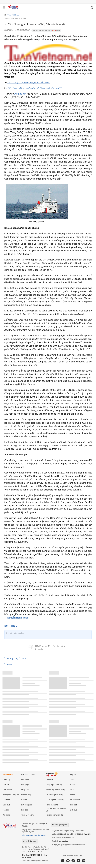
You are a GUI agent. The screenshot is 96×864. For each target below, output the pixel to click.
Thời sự (5, 784)
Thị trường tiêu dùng (55, 795)
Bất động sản (26, 805)
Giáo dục (6, 805)
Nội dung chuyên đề (54, 815)
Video (72, 795)
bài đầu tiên (20, 94)
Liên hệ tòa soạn (29, 841)
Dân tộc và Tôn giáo (10, 795)
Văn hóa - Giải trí (28, 774)
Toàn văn (49, 779)
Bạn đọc (24, 810)
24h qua (73, 810)
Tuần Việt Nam (13, 15)
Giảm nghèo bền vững (55, 800)
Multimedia (75, 800)
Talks (72, 779)
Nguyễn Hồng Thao (17, 617)
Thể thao (6, 800)
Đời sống (6, 815)
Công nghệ (25, 784)
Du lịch (24, 800)
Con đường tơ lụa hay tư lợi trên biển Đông (28, 82)
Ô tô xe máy (26, 795)
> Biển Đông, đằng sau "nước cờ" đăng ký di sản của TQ (34, 88)
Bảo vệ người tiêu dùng (56, 789)
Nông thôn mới (52, 805)
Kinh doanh (7, 789)
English (73, 774)
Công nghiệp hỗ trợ (54, 784)
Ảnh (72, 789)
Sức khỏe (25, 779)
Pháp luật (25, 789)
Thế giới (5, 810)
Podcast (73, 805)
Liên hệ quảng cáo (59, 825)
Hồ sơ (72, 784)
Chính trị (6, 779)
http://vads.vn (63, 841)
